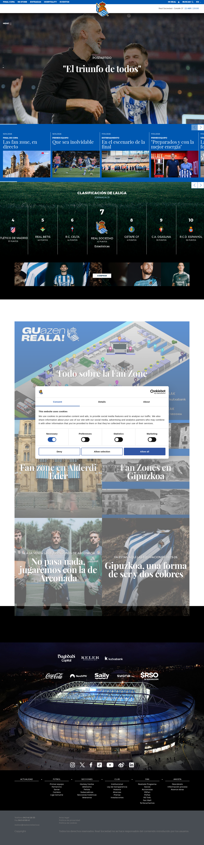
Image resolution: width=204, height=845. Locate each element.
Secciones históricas (87, 795)
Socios (147, 787)
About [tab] (146, 402)
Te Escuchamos (147, 803)
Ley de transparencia (117, 787)
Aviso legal (64, 818)
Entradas (35, 2)
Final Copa (9, 2)
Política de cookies (68, 823)
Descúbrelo (177, 784)
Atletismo (87, 787)
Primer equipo (57, 784)
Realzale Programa (147, 784)
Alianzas (117, 792)
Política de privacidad (69, 820)
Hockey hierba (87, 784)
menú (7, 24)
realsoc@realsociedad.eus (27, 825)
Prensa (117, 795)
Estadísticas (102, 246)
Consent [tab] (57, 402)
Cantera (57, 792)
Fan (147, 779)
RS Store (22, 2)
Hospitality (50, 2)
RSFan (147, 792)
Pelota (87, 790)
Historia (117, 790)
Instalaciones (117, 798)
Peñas (147, 795)
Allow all (144, 451)
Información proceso (177, 787)
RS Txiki (147, 798)
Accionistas (147, 790)
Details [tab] (102, 402)
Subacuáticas (87, 792)
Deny (59, 451)
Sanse (57, 790)
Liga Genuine (56, 795)
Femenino (57, 787)
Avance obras (177, 790)
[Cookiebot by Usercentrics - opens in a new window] (152, 392)
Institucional (117, 784)
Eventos (64, 2)
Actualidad (26, 779)
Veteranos (87, 798)
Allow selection (102, 451)
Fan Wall (147, 800)
